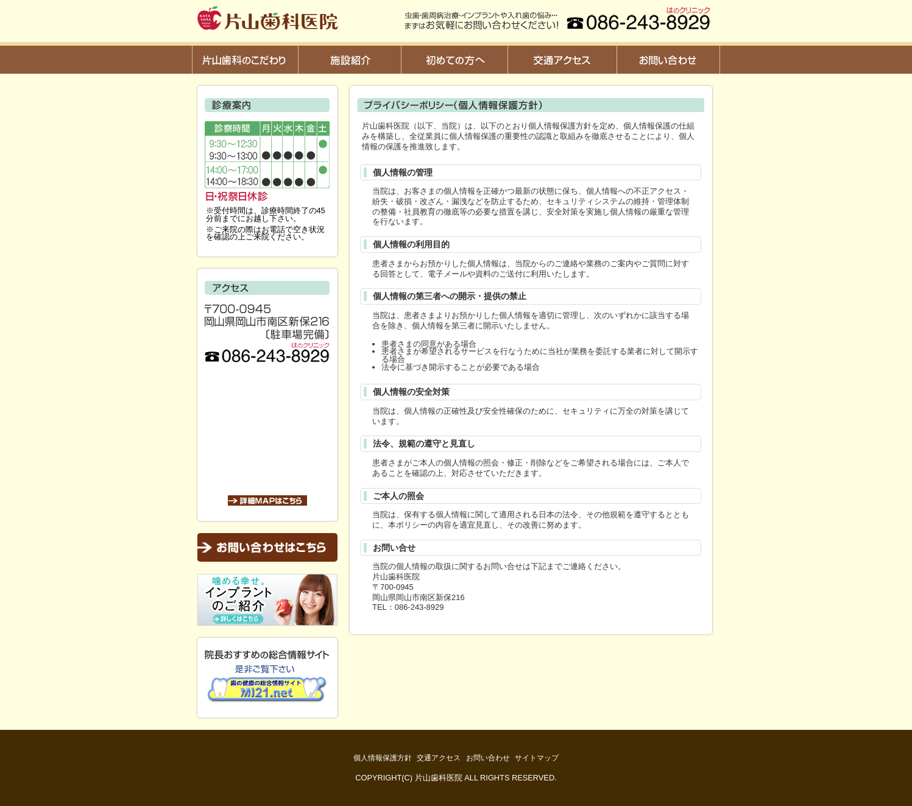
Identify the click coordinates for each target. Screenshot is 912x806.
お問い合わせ (488, 758)
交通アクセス (439, 758)
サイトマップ (537, 758)
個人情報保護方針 (382, 758)
